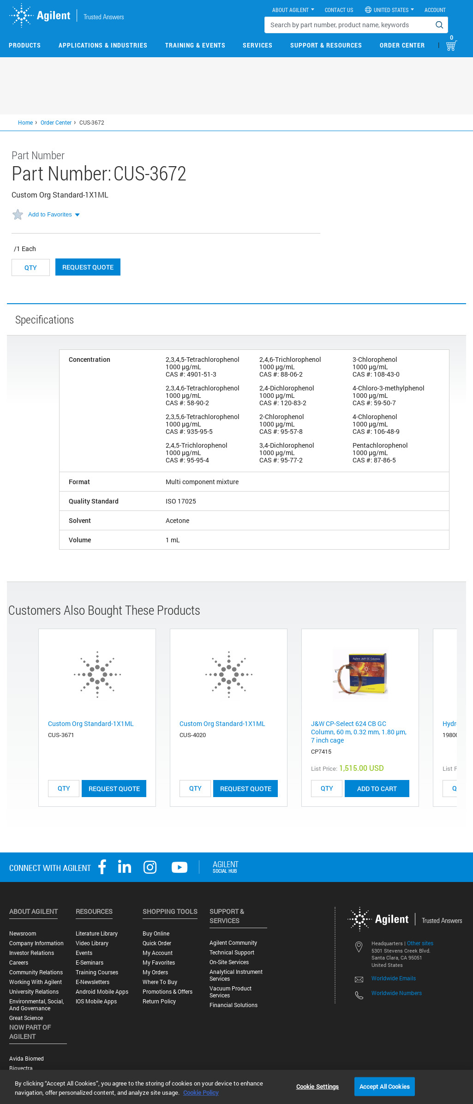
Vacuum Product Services (230, 992)
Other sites (420, 943)
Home (25, 122)
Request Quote (88, 267)
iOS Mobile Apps (96, 1001)
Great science (26, 1017)
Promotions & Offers (167, 991)
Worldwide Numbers (396, 992)
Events (84, 952)
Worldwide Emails (393, 978)
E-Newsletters (92, 981)
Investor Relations (31, 952)
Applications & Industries (103, 45)
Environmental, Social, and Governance (36, 1005)
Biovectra (21, 1068)
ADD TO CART (377, 788)
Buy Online (156, 933)
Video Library (92, 943)
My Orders (155, 972)
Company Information (36, 943)
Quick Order (157, 943)
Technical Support (232, 952)
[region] (236, 1087)
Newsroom (22, 933)
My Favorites (159, 962)
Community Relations (36, 972)
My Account (158, 952)
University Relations (34, 991)
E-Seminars (89, 962)
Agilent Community (233, 942)
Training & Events (195, 45)
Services (258, 45)
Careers (18, 962)
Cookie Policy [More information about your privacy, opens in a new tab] (201, 1092)
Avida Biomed (26, 1058)
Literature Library (97, 933)
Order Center (402, 45)
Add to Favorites (50, 214)
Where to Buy (160, 981)
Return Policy (159, 1001)
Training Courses (97, 972)
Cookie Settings (317, 1086)
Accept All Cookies (384, 1086)
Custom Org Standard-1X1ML (91, 723)
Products (25, 45)
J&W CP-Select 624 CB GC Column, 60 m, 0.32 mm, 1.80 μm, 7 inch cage (359, 731)
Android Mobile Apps (102, 991)
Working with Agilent (35, 981)
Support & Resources (326, 45)
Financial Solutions (233, 1005)
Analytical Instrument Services (236, 975)
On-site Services (229, 962)
